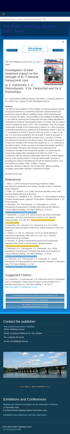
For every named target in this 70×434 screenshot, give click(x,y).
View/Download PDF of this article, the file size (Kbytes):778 (35, 295)
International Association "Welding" (19, 327)
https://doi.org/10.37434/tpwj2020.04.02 (21, 267)
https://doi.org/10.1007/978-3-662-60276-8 (22, 246)
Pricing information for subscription (35, 300)
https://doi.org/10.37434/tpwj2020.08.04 (21, 212)
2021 (44, 19)
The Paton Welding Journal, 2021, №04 (30, 29)
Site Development (12, 429)
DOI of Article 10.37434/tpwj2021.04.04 (35, 49)
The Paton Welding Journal (32, 19)
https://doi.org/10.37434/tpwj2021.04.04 (21, 287)
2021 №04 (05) (58, 50)
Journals (19, 19)
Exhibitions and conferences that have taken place (25, 415)
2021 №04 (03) (11, 50)
